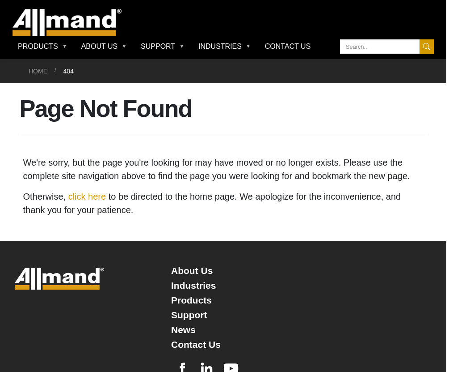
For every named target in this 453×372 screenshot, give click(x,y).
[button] (42, 46)
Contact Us (288, 46)
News (183, 330)
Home (38, 71)
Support (189, 315)
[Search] (387, 46)
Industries (193, 285)
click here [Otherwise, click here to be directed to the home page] (87, 196)
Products (191, 300)
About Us (192, 270)
